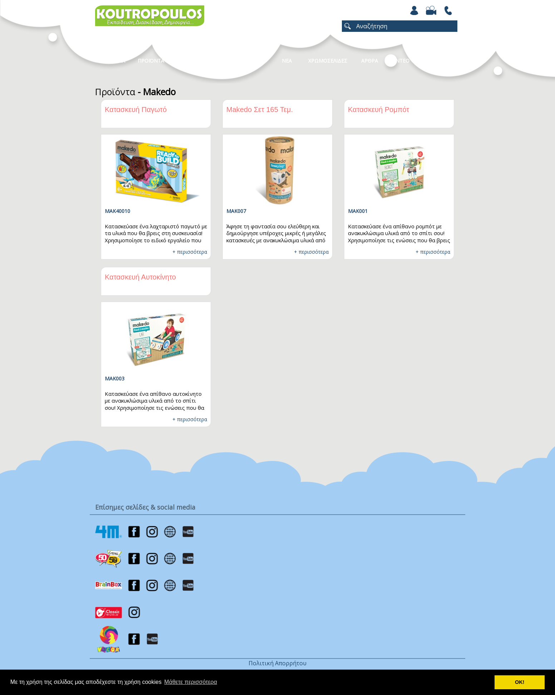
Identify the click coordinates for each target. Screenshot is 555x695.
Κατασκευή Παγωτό (136, 109)
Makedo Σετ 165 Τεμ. (259, 109)
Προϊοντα (151, 60)
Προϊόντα (115, 92)
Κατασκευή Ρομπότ (378, 109)
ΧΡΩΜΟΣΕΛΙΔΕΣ (327, 60)
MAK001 (358, 211)
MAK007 (236, 211)
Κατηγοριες (205, 60)
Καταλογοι (251, 60)
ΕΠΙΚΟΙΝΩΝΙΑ (439, 60)
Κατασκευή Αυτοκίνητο (140, 277)
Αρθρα (369, 60)
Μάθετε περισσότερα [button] (190, 682)
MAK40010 (117, 211)
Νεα (287, 60)
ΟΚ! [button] (519, 682)
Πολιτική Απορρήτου (277, 663)
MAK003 (114, 378)
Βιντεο (400, 60)
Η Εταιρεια (112, 60)
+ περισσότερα (189, 251)
